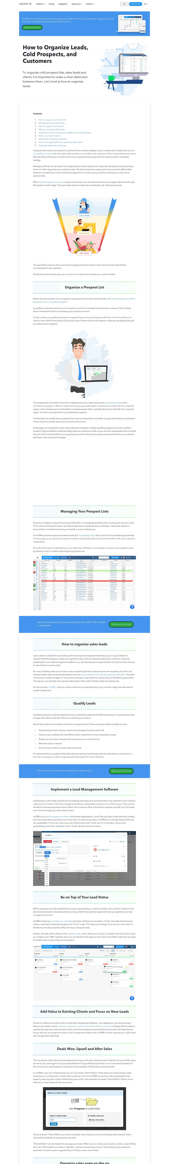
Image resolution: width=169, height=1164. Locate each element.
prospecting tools (112, 403)
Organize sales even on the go (52, 146)
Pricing (51, 4)
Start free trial (135, 4)
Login (124, 4)
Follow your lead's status (49, 136)
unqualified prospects (43, 154)
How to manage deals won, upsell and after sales (60, 142)
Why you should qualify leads (52, 130)
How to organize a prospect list (52, 120)
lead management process (51, 182)
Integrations (63, 4)
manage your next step (62, 921)
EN (145, 4)
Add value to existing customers (53, 139)
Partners (89, 4)
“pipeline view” (74, 934)
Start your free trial (32, 27)
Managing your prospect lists (52, 123)
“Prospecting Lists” (86, 536)
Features (39, 4)
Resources (76, 4)
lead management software (58, 817)
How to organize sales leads (51, 126)
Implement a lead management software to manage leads (65, 133)
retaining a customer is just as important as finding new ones (85, 1026)
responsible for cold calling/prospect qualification (103, 675)
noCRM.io (52, 687)
